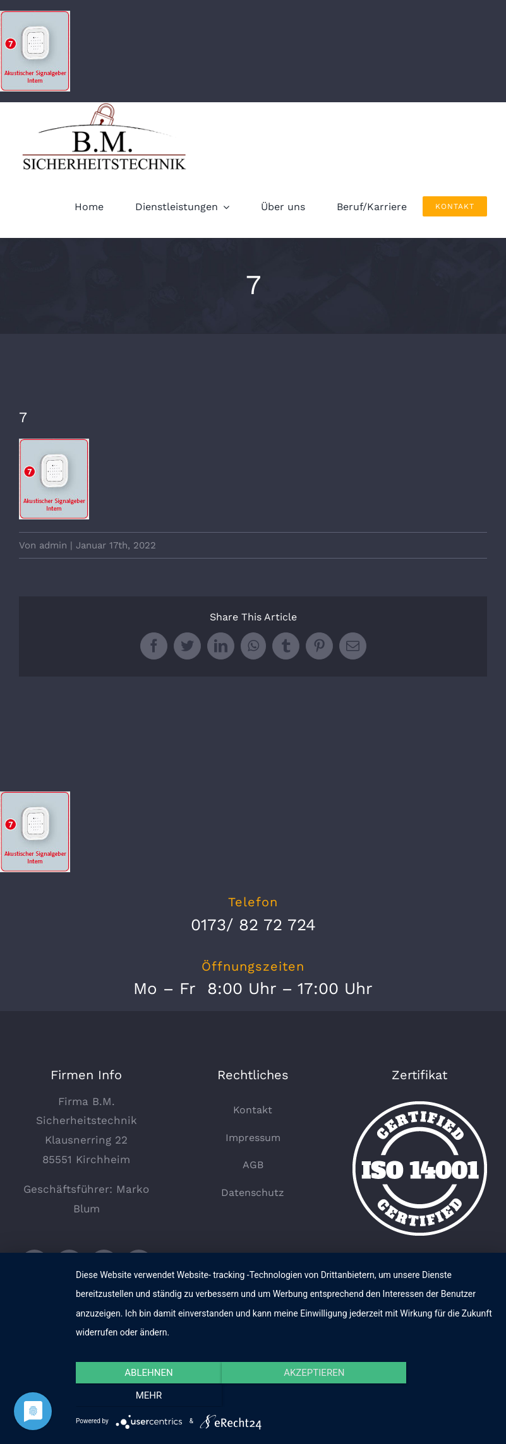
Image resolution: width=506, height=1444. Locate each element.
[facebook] (69, 1264)
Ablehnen (138, 1396)
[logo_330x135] (107, 107)
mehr (431, 1396)
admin (53, 545)
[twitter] (34, 1264)
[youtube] (104, 1264)
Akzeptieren (284, 1396)
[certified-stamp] (419, 1106)
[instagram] (138, 1264)
